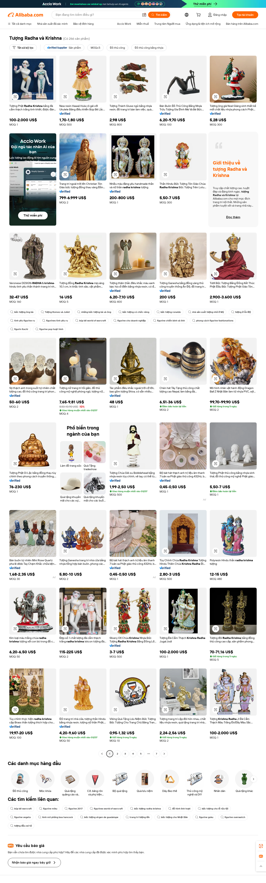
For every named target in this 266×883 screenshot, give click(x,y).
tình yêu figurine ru (22, 320)
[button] (144, 14)
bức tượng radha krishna (145, 808)
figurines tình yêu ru (55, 320)
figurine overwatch (233, 817)
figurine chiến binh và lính (169, 320)
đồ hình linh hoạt (179, 808)
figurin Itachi (19, 329)
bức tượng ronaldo (169, 312)
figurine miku (48, 808)
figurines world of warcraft (106, 808)
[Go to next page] (164, 753)
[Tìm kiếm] (159, 15)
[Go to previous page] (101, 753)
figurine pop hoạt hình (49, 329)
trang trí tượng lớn (138, 817)
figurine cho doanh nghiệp (129, 320)
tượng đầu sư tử (21, 825)
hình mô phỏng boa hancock (55, 817)
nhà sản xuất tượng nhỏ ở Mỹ (206, 312)
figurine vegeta (20, 817)
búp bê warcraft (21, 808)
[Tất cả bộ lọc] (23, 47)
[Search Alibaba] (97, 15)
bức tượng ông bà (21, 312)
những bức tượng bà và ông (94, 312)
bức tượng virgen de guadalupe (99, 817)
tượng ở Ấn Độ (241, 312)
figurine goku (204, 817)
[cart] (199, 15)
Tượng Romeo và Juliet (55, 312)
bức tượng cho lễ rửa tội (213, 808)
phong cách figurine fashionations (212, 320)
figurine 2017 (74, 808)
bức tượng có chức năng (134, 312)
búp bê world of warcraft (90, 320)
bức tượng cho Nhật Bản (172, 817)
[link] (261, 846)
